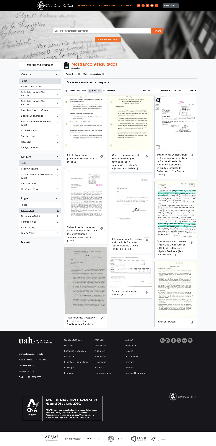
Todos (24, 81)
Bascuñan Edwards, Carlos (40, 111)
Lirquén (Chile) (40, 234)
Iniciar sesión (170, 5)
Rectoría (129, 351)
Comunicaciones (102, 373)
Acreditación (131, 345)
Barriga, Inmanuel (40, 148)
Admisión (99, 340)
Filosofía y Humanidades (76, 362)
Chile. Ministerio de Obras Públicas (40, 94)
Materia (25, 242)
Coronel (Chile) (40, 222)
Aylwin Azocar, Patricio (40, 87)
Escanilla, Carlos (40, 131)
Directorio (129, 362)
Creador (26, 74)
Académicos (100, 356)
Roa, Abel (40, 142)
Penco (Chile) (40, 211)
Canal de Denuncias (135, 373)
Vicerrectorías (131, 356)
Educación (69, 356)
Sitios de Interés (108, 5)
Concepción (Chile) (40, 217)
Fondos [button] (125, 5)
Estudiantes (100, 345)
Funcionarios (100, 362)
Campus (129, 340)
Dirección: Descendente (184, 91)
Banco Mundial (40, 184)
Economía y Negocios (75, 351)
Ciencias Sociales (73, 340)
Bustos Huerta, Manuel (40, 116)
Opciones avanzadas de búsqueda (88, 82)
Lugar (24, 198)
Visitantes (99, 367)
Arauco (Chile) (40, 228)
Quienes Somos (86, 5)
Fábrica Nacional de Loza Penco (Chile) (40, 123)
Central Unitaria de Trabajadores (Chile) (40, 176)
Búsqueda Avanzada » (108, 39)
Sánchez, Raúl (40, 137)
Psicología (69, 367)
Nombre (26, 156)
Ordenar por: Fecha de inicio (155, 91)
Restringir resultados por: (39, 64)
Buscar (157, 30)
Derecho (68, 345)
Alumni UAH (100, 351)
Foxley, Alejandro (40, 169)
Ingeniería (69, 373)
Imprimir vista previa (75, 91)
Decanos (129, 367)
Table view (109, 91)
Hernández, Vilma (40, 190)
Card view (95, 91)
